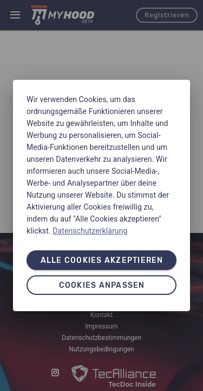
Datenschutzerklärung (90, 230)
